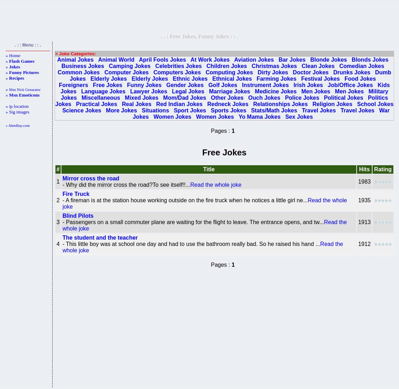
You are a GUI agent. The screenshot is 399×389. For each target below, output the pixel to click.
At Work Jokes (210, 60)
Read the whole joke (216, 185)
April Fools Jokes (162, 60)
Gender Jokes (185, 85)
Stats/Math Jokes (274, 110)
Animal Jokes (75, 60)
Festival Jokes (320, 79)
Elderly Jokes (108, 79)
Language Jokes (103, 91)
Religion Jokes (332, 104)
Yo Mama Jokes (260, 117)
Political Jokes (343, 98)
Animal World (116, 60)
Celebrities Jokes (178, 66)
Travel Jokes (319, 110)
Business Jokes (82, 66)
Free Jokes (108, 85)
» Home (13, 55)
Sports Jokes (228, 110)
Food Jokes (360, 79)
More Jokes (121, 110)
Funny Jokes (144, 85)
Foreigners (73, 85)
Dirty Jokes (273, 72)
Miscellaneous (101, 98)
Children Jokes (227, 66)
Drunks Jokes (351, 72)
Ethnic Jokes (190, 79)
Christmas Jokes (274, 66)
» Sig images (17, 112)
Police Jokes (302, 98)
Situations (155, 110)
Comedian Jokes (361, 66)
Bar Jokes (292, 60)
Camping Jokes (129, 66)
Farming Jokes (277, 79)
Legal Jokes (188, 91)
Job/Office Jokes (350, 85)
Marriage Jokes (229, 91)
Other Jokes (227, 98)
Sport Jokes (190, 110)
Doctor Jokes (310, 72)
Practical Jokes (96, 104)
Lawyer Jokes (148, 91)
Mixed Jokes (142, 98)
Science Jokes (81, 110)
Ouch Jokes (264, 98)
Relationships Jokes (280, 104)
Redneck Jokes (228, 104)
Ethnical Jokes (232, 79)
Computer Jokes (127, 72)
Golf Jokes (222, 85)
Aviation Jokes (254, 60)
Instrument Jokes (265, 85)
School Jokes (375, 104)
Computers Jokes (177, 72)
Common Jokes (79, 72)
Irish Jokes (308, 85)
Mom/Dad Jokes (184, 98)
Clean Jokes (318, 66)
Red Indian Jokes (179, 104)
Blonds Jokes (370, 60)
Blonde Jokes (328, 60)
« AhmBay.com (18, 125)
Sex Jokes (299, 117)
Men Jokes (315, 91)
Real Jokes (136, 104)
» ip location (17, 106)
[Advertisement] (199, 16)
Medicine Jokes (276, 91)
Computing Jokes (229, 72)
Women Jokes (172, 117)
